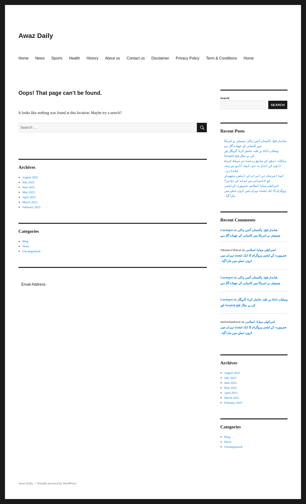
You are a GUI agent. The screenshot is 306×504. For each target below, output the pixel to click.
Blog (25, 241)
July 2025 (28, 182)
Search (224, 98)
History (92, 58)
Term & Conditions (221, 58)
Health (74, 58)
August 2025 (30, 177)
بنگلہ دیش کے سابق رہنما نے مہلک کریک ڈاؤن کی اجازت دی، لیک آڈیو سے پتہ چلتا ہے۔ (255, 166)
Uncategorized (31, 251)
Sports (56, 58)
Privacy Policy (187, 58)
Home (24, 58)
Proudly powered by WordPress (56, 483)
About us (112, 58)
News (40, 58)
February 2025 (31, 207)
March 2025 (29, 202)
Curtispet (226, 230)
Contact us (136, 58)
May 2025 (28, 192)
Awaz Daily (36, 35)
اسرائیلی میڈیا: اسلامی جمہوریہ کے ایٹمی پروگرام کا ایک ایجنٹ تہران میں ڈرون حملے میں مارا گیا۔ (255, 190)
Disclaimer (160, 58)
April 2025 (29, 197)
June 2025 (28, 187)
